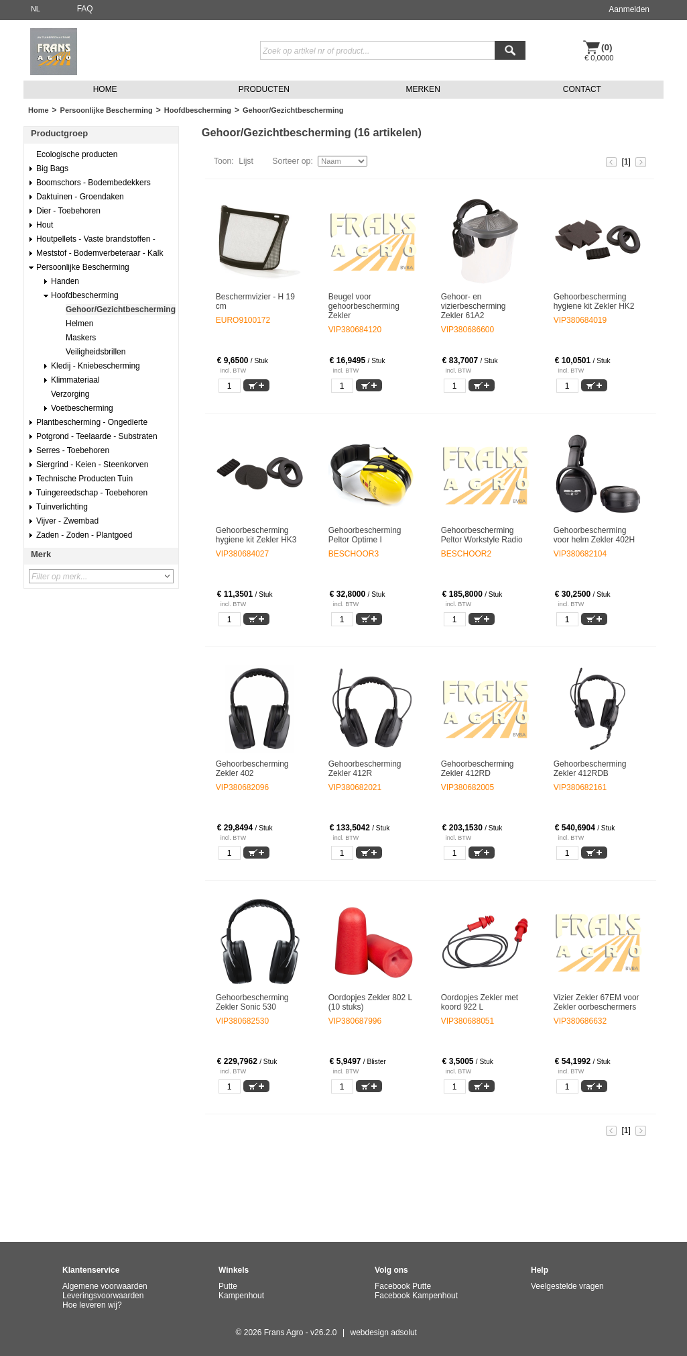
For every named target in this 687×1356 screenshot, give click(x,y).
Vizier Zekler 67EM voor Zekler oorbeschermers (596, 1002)
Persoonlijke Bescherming (106, 110)
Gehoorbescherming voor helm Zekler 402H (594, 535)
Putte (227, 1286)
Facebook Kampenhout (416, 1295)
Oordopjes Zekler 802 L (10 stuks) (370, 1002)
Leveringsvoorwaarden (102, 1295)
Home (38, 110)
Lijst (246, 161)
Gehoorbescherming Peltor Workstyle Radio (482, 535)
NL (35, 9)
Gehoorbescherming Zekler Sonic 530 (252, 1002)
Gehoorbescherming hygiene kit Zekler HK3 (256, 535)
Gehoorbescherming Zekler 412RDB (590, 768)
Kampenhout (241, 1295)
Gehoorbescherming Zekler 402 (252, 768)
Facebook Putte (403, 1286)
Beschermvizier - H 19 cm (255, 301)
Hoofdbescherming (197, 110)
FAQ (85, 8)
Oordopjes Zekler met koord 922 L (479, 1002)
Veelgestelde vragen (567, 1286)
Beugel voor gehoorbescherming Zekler (363, 306)
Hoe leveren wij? (92, 1305)
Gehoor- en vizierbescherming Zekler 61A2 (473, 306)
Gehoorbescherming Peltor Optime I (364, 535)
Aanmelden (629, 9)
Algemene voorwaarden (104, 1286)
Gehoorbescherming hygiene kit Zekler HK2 (594, 301)
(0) (607, 47)
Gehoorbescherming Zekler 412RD (477, 768)
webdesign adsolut (384, 1332)
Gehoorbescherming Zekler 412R (364, 768)
